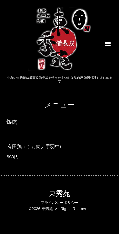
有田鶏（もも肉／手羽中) (34, 146)
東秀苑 (59, 193)
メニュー (59, 105)
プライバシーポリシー (60, 203)
